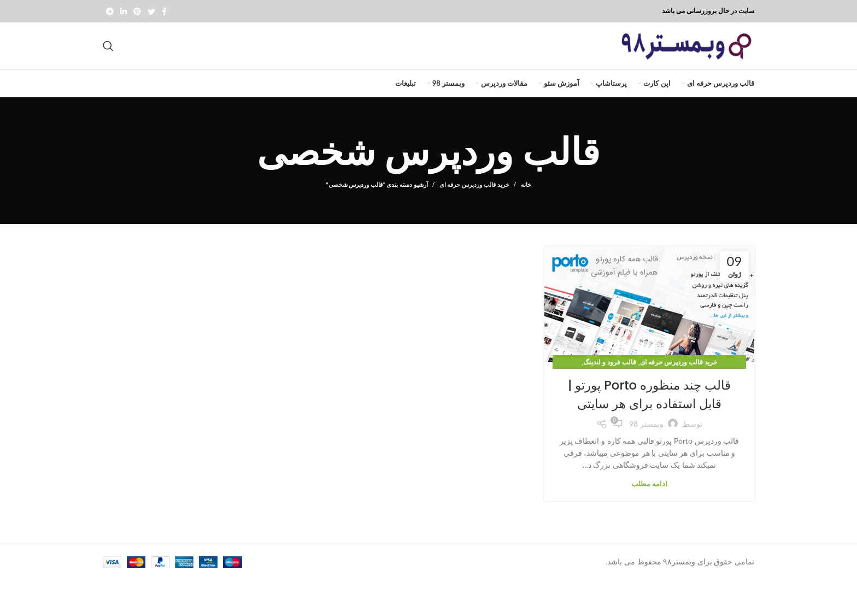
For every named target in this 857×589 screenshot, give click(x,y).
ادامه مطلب (649, 493)
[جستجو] (108, 51)
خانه (526, 194)
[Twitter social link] (151, 11)
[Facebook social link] (164, 11)
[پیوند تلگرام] (110, 11)
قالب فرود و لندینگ (609, 372)
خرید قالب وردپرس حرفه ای (474, 194)
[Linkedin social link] (123, 11)
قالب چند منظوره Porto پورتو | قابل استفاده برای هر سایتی (649, 404)
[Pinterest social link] (137, 11)
